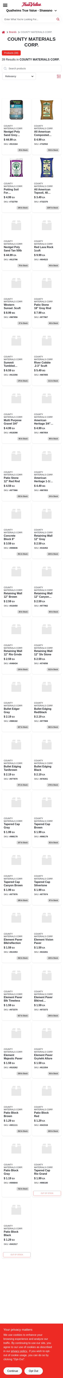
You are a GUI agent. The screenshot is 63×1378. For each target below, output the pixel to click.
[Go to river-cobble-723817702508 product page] (46, 357)
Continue (12, 1371)
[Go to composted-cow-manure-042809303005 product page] (46, 126)
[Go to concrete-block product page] (16, 530)
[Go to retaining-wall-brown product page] (16, 588)
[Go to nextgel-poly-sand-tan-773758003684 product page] (16, 242)
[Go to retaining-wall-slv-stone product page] (46, 646)
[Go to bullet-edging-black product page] (46, 761)
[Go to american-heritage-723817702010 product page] (46, 415)
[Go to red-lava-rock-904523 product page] (46, 242)
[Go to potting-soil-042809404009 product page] (16, 184)
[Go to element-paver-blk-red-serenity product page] (46, 992)
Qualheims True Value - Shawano (31, 10)
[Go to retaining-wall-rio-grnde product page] (16, 646)
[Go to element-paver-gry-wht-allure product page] (46, 1050)
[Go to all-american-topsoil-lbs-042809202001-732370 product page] (46, 184)
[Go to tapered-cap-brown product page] (46, 819)
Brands (12, 32)
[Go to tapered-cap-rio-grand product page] (46, 1167)
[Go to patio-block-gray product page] (16, 1167)
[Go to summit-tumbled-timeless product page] (16, 357)
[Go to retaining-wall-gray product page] (46, 530)
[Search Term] (31, 19)
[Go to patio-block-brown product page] (16, 1107)
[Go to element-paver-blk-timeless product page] (16, 992)
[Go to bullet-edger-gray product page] (16, 703)
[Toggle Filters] (59, 76)
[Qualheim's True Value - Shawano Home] (32, 4)
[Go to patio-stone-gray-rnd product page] (46, 299)
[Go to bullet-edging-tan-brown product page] (16, 761)
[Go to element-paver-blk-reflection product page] (16, 934)
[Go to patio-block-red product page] (46, 1107)
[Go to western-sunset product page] (16, 299)
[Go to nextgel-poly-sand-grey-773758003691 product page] (16, 126)
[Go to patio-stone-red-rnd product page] (16, 473)
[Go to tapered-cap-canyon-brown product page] (16, 876)
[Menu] (5, 5)
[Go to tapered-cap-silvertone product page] (46, 876)
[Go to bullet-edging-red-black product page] (46, 703)
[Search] (58, 19)
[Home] (3, 32)
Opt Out (33, 1371)
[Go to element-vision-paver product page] (46, 934)
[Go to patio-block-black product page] (16, 1228)
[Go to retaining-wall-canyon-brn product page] (46, 588)
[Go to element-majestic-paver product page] (16, 1050)
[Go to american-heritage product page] (46, 473)
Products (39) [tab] (11, 53)
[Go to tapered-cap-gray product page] (16, 819)
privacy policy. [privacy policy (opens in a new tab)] (19, 1351)
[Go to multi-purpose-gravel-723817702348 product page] (16, 415)
